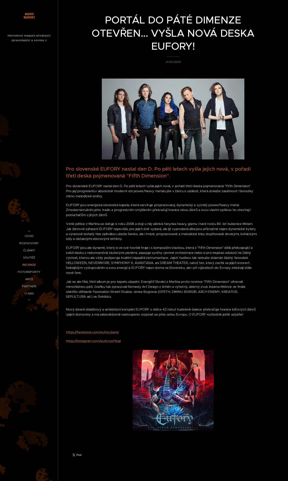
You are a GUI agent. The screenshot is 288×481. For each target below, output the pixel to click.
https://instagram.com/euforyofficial (93, 341)
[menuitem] (29, 236)
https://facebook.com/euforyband (92, 332)
